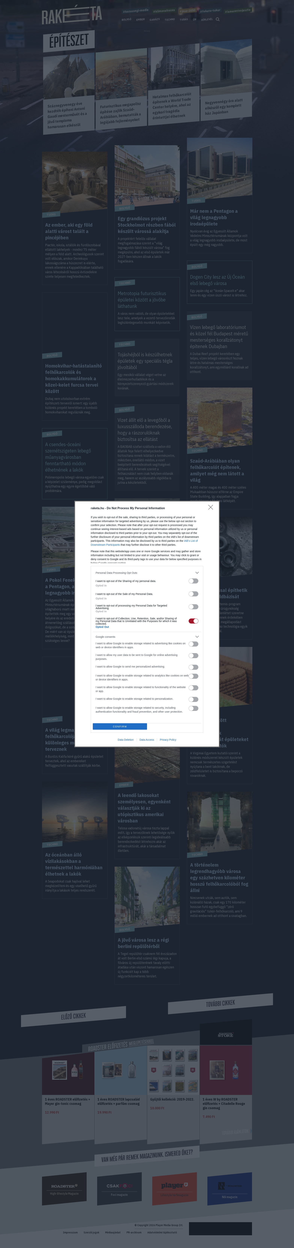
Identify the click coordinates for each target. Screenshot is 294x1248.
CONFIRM (120, 726)
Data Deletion (126, 739)
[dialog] (147, 624)
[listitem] (147, 573)
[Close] (211, 508)
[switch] (193, 580)
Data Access (147, 739)
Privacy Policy (168, 739)
